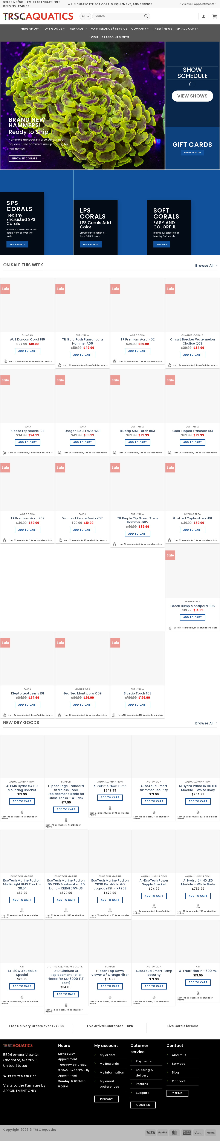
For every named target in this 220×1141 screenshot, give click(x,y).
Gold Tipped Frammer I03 (192, 431)
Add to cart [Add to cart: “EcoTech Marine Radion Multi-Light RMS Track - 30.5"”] (22, 900)
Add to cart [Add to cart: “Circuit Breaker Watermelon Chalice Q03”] (192, 355)
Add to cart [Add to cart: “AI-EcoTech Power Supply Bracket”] (154, 896)
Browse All (206, 265)
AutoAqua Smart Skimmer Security (154, 788)
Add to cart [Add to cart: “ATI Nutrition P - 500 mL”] (198, 982)
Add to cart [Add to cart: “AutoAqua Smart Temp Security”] (154, 986)
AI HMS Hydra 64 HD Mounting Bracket (22, 788)
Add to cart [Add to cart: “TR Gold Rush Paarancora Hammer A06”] (82, 355)
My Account (187, 29)
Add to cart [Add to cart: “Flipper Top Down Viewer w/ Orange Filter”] (110, 986)
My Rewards (109, 1064)
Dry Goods (55, 29)
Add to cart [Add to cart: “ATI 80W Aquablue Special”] (22, 986)
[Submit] (146, 16)
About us (179, 1055)
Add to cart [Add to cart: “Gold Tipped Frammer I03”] (192, 442)
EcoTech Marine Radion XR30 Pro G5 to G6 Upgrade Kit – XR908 (110, 885)
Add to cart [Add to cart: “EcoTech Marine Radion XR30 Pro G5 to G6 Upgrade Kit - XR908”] (110, 900)
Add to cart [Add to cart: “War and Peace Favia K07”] (82, 530)
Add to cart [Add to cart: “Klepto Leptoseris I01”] (27, 704)
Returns (142, 1084)
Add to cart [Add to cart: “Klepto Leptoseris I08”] (27, 442)
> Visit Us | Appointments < (198, 4)
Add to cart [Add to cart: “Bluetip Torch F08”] (137, 704)
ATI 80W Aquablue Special (22, 973)
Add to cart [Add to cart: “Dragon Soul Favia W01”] (82, 442)
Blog (175, 1072)
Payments (144, 1061)
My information (112, 1072)
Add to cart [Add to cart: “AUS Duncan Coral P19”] (27, 351)
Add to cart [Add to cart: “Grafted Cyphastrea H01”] (192, 530)
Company (140, 29)
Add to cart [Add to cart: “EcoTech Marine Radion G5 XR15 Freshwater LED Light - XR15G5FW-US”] (66, 900)
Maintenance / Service (109, 28)
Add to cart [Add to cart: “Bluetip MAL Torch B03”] (137, 442)
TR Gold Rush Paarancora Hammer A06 (82, 341)
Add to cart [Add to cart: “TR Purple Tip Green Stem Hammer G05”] (137, 533)
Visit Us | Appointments (110, 37)
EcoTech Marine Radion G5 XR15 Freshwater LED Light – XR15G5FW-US (66, 885)
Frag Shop (31, 29)
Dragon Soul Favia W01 (83, 431)
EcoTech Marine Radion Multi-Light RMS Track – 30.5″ (22, 885)
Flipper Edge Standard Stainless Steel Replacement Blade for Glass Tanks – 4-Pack (66, 792)
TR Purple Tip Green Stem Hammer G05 (137, 520)
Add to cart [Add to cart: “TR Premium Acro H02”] (137, 351)
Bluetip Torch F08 (137, 693)
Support (142, 1093)
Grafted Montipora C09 (82, 693)
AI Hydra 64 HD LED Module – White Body (198, 882)
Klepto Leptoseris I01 (27, 693)
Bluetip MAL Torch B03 (137, 431)
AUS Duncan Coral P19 (27, 339)
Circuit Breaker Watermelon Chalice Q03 (192, 341)
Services (178, 1064)
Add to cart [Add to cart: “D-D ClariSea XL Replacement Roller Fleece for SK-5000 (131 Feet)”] (66, 994)
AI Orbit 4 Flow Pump (110, 786)
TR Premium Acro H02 (138, 339)
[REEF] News (162, 28)
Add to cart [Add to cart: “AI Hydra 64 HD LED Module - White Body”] (198, 896)
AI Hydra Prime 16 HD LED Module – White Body (198, 788)
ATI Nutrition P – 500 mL (198, 971)
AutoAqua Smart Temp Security (154, 973)
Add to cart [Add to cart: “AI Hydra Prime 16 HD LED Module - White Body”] (198, 801)
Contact (179, 1081)
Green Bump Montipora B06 (192, 606)
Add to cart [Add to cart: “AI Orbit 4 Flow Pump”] (110, 797)
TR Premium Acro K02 (27, 518)
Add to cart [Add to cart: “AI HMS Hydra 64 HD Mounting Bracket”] (22, 801)
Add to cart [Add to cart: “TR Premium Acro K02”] (27, 530)
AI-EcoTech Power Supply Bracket (153, 882)
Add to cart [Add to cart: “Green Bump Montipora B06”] (192, 617)
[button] (204, 16)
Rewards (78, 29)
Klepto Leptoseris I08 (27, 431)
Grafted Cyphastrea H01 (192, 518)
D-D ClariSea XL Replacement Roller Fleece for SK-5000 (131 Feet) (65, 977)
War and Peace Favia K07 (82, 518)
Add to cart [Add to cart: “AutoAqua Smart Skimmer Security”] (154, 801)
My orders (108, 1055)
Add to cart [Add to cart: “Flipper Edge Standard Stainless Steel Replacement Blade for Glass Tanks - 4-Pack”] (66, 809)
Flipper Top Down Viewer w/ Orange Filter (110, 973)
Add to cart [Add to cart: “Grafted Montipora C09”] (82, 704)
